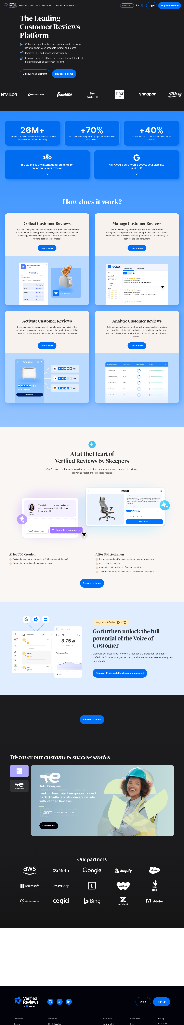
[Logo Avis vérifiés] (10, 5)
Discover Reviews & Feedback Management (120, 673)
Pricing (161, 1019)
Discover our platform (35, 73)
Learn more (48, 825)
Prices (59, 6)
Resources (48, 6)
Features (24, 6)
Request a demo (170, 5)
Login (152, 5)
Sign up (161, 1001)
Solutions (35, 6)
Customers (70, 6)
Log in (143, 1001)
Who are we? (164, 1024)
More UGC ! (127, 6)
